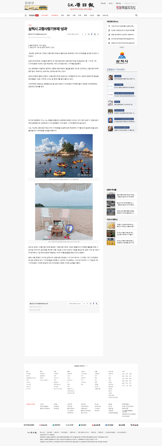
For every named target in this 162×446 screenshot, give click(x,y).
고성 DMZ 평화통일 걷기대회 (127, 411)
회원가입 (118, 3)
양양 (130, 385)
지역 (79, 15)
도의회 (28, 382)
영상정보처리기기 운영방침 (47, 434)
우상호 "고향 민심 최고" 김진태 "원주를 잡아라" (125, 30)
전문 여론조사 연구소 (83, 432)
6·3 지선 (28, 389)
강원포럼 (110, 384)
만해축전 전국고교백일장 (129, 414)
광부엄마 (56, 382)
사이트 (41, 404)
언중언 (110, 382)
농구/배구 (83, 382)
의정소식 (28, 386)
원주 (127, 374)
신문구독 (69, 404)
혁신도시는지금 (58, 389)
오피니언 (105, 15)
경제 (68, 15)
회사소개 (42, 432)
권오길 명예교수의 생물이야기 (122, 127)
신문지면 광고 (84, 406)
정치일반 (28, 373)
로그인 (111, 3)
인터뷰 (96, 386)
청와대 (28, 376)
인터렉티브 (54, 15)
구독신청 (102, 3)
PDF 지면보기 (71, 408)
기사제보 (97, 408)
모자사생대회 (125, 416)
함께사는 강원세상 (45, 408)
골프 (82, 384)
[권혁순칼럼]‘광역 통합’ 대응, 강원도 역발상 (125, 79)
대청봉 (110, 389)
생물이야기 (70, 389)
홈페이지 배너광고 (86, 410)
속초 (130, 376)
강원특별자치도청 (31, 378)
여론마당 (110, 373)
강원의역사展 (70, 393)
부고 (96, 380)
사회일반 (56, 373)
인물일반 (97, 373)
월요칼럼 (117, 102)
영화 (68, 384)
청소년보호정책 (121, 432)
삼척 (123, 378)
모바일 (55, 404)
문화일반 (69, 373)
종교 (68, 386)
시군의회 (28, 384)
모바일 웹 (56, 408)
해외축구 (83, 378)
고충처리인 (72, 432)
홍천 (127, 378)
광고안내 (83, 404)
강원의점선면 (70, 391)
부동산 (41, 378)
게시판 (96, 404)
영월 (123, 381)
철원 (123, 383)
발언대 (110, 391)
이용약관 (110, 410)
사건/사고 (56, 378)
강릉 (130, 374)
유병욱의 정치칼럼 (119, 110)
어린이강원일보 (44, 406)
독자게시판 (98, 406)
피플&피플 (97, 389)
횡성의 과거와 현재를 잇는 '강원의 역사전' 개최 (130, 203)
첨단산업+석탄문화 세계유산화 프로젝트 (124, 93)
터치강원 (56, 386)
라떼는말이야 (57, 384)
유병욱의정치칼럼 (113, 397)
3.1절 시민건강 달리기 (128, 406)
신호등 (110, 393)
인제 (123, 385)
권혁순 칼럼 (117, 76)
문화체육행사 (125, 404)
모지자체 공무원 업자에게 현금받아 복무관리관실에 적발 (127, 39)
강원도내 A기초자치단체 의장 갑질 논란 (122, 43)
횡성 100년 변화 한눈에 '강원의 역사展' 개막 (130, 195)
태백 (127, 376)
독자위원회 (64, 432)
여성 (68, 378)
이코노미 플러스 (118, 84)
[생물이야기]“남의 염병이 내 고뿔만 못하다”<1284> (127, 130)
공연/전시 (69, 380)
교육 (55, 376)
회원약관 (100, 432)
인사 (96, 376)
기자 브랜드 (44, 15)
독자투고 (97, 410)
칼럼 (109, 378)
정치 (62, 15)
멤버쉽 (110, 404)
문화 (85, 15)
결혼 (96, 382)
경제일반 (42, 373)
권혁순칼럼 (111, 395)
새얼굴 (96, 384)
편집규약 (56, 432)
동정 (96, 378)
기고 (109, 376)
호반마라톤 (125, 408)
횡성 (130, 378)
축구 (82, 376)
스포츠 (92, 15)
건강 (68, 376)
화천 (127, 383)
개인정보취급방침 (113, 413)
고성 (127, 385)
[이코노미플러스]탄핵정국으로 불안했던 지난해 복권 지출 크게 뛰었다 (132, 87)
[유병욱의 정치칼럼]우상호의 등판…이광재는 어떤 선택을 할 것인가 (131, 113)
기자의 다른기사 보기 (73, 34)
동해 (123, 376)
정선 (130, 381)
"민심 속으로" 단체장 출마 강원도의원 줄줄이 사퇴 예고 (127, 26)
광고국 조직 (84, 413)
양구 (130, 383)
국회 (27, 380)
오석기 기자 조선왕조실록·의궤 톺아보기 (124, 119)
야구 (82, 380)
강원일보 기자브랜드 (116, 69)
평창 (127, 381)
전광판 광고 (84, 408)
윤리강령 (49, 432)
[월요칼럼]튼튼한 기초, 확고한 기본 (123, 104)
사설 (109, 380)
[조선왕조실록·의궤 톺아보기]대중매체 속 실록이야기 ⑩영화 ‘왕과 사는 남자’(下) (134, 121)
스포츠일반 (84, 373)
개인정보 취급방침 (110, 432)
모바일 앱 (56, 406)
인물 (98, 15)
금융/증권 (42, 376)
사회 (74, 15)
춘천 (123, 374)
